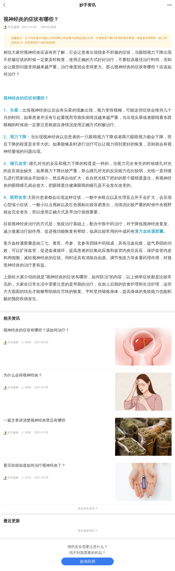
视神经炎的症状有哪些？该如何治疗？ (36, 330)
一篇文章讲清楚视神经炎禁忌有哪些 (34, 420)
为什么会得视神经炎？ (22, 375)
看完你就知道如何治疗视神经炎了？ (34, 465)
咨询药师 (87, 561)
